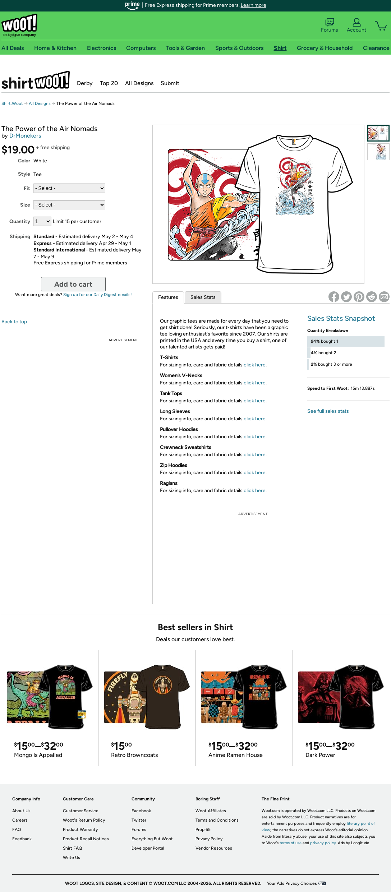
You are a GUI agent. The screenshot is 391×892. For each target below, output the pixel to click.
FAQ (16, 829)
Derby (85, 83)
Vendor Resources (214, 848)
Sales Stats (203, 297)
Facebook (141, 810)
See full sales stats (328, 411)
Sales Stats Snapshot (341, 318)
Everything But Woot (152, 838)
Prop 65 (203, 829)
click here (255, 365)
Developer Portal (148, 848)
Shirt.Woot (35, 80)
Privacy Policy (209, 838)
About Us (21, 810)
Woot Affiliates (211, 810)
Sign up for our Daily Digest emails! (97, 294)
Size (25, 205)
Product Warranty (80, 829)
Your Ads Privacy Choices (292, 883)
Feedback (22, 838)
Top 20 (109, 83)
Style (24, 174)
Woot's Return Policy (84, 820)
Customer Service (80, 810)
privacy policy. (323, 843)
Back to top (14, 322)
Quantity (19, 221)
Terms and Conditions (217, 820)
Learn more (253, 5)
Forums (329, 25)
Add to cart (73, 284)
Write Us (71, 857)
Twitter (139, 820)
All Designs (139, 83)
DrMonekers (25, 135)
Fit (27, 188)
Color (24, 161)
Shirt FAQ (72, 848)
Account (356, 25)
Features (168, 297)
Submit (170, 83)
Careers (20, 820)
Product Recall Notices (86, 838)
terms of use (291, 843)
